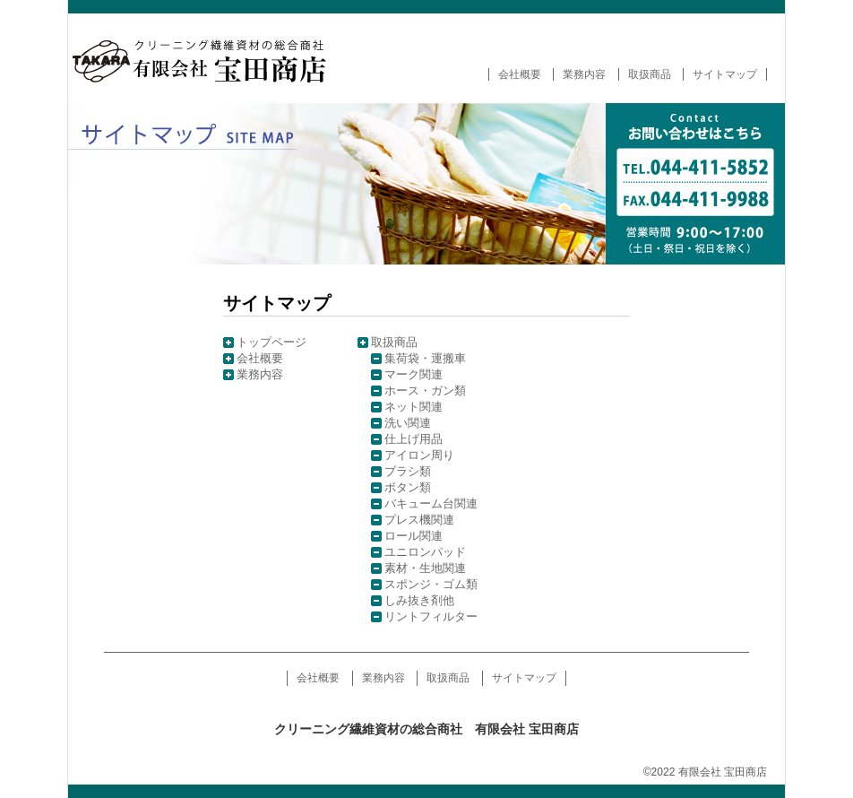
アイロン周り (419, 455)
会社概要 (519, 74)
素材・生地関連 (425, 568)
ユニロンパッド (425, 552)
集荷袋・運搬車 (425, 358)
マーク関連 (413, 374)
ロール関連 (413, 535)
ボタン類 (407, 487)
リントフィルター (431, 616)
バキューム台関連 (431, 503)
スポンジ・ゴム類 (431, 584)
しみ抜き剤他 (419, 600)
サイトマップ (725, 74)
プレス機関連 (419, 519)
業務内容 (584, 74)
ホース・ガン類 (425, 390)
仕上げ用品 (413, 439)
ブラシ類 (407, 471)
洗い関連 (407, 422)
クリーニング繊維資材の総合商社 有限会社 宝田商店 (211, 58)
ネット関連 (413, 406)
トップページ (271, 342)
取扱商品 (649, 74)
